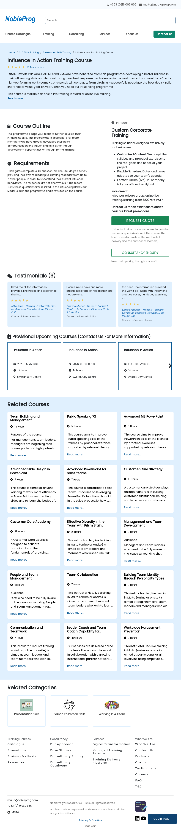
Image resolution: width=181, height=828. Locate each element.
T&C (138, 786)
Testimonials (145, 768)
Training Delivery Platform (107, 761)
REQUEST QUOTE (140, 220)
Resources (15, 762)
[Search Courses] (110, 20)
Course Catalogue (18, 34)
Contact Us (164, 34)
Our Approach (61, 744)
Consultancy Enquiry (67, 756)
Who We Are (145, 744)
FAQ (138, 780)
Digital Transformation (111, 744)
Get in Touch (162, 819)
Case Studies (60, 750)
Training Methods (21, 756)
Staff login (90, 825)
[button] (169, 365)
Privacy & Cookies (90, 820)
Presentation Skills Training (57, 52)
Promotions (16, 750)
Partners (142, 756)
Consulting (76, 34)
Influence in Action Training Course (94, 52)
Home (12, 52)
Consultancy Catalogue (60, 764)
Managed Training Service (107, 751)
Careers (142, 774)
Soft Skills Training (29, 52)
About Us (132, 34)
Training (49, 34)
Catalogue (15, 744)
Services (105, 34)
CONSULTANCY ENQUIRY (140, 252)
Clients (141, 762)
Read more (15, 98)
